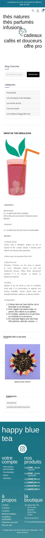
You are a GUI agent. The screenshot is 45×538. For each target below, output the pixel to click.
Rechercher (33, 74)
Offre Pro (33, 46)
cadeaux (33, 35)
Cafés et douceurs (23, 40)
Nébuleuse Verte (22, 382)
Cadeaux (32, 482)
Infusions (12, 27)
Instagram (22, 448)
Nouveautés (11, 92)
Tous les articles (13, 108)
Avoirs (5, 475)
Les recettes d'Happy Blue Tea (18, 114)
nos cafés (32, 486)
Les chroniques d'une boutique (19, 98)
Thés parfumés (18, 22)
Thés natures (16, 16)
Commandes (8, 472)
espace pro (33, 489)
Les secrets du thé (14, 103)
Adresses (7, 478)
